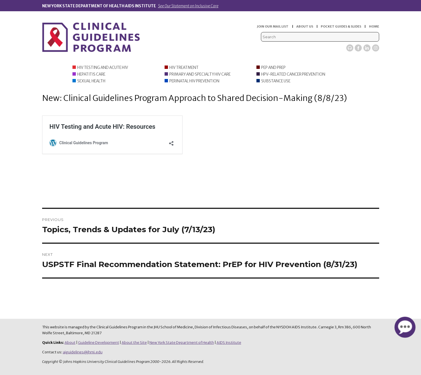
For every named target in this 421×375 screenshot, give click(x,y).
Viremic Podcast (349, 47)
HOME (374, 26)
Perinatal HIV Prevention (194, 81)
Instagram (375, 47)
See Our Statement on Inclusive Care (188, 6)
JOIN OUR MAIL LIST (272, 26)
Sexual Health (91, 81)
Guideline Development (98, 342)
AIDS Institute (229, 342)
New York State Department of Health (181, 342)
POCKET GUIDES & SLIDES (341, 26)
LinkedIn (366, 47)
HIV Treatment (184, 67)
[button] (405, 327)
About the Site (134, 342)
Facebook (358, 47)
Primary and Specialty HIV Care (200, 74)
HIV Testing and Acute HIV (102, 67)
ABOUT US (304, 26)
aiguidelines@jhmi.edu (83, 352)
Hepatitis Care (91, 74)
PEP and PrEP (273, 67)
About (70, 342)
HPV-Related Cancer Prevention (293, 74)
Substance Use (275, 81)
